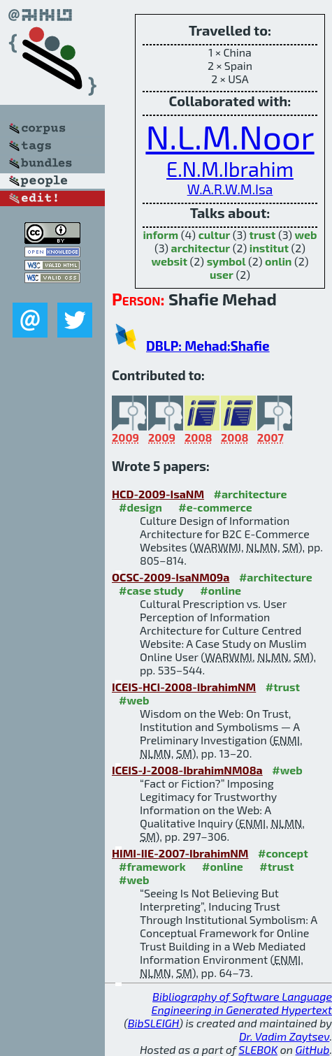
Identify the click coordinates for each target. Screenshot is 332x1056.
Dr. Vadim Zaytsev (284, 1036)
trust (262, 234)
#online (220, 590)
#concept (283, 853)
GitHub (313, 1049)
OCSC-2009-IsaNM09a (170, 577)
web (306, 234)
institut (269, 247)
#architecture (250, 493)
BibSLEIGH (153, 1022)
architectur (201, 247)
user (221, 274)
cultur (215, 234)
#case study (151, 590)
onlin (278, 261)
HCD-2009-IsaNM (158, 493)
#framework (152, 866)
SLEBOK (257, 1049)
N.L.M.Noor (229, 136)
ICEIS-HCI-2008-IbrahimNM (184, 686)
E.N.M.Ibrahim (230, 169)
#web (134, 700)
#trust (283, 686)
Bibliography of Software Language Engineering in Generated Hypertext (242, 1003)
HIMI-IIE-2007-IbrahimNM (180, 853)
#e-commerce (215, 507)
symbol (226, 261)
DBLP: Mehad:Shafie (208, 346)
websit (170, 261)
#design (140, 507)
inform (160, 234)
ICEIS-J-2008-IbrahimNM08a (187, 769)
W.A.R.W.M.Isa (230, 189)
